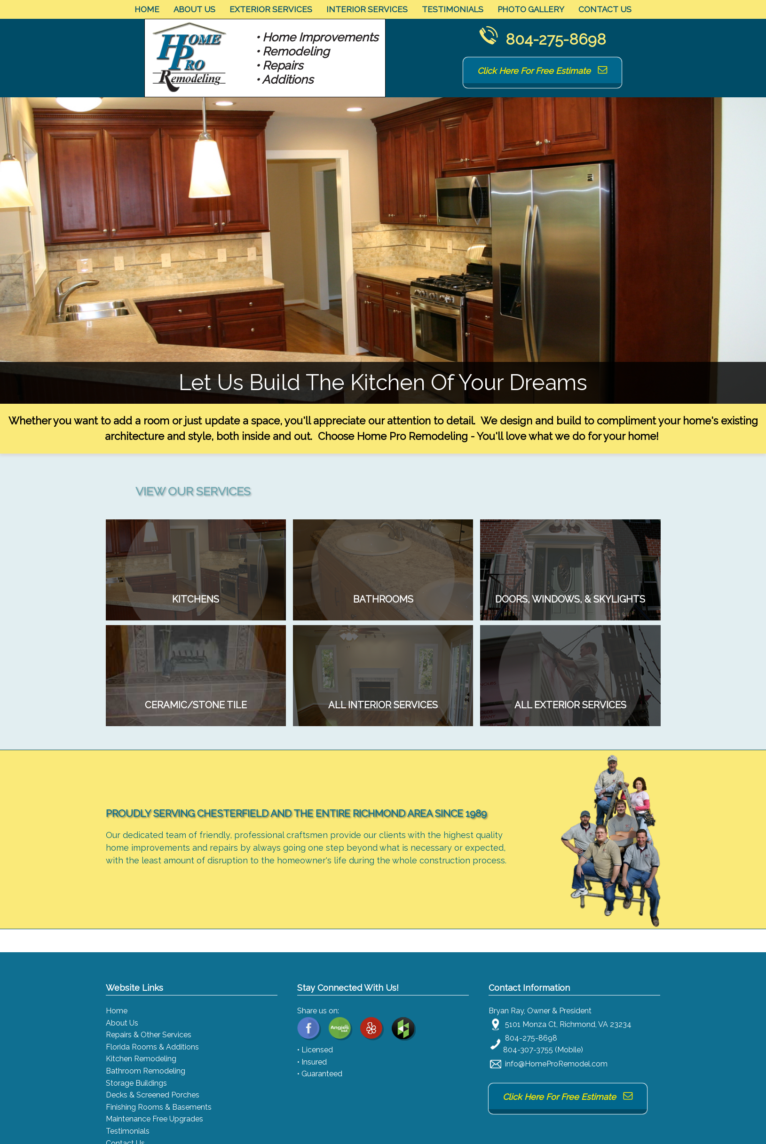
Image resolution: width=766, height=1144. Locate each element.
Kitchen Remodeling (141, 1058)
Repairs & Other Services (148, 1034)
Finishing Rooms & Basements (159, 1107)
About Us (194, 9)
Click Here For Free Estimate (542, 71)
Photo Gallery (531, 9)
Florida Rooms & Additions (152, 1046)
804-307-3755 (528, 1049)
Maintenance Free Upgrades (154, 1118)
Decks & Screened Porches (152, 1094)
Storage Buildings (136, 1083)
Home (146, 9)
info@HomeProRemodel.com (556, 1063)
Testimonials (452, 9)
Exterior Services (270, 9)
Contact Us (605, 9)
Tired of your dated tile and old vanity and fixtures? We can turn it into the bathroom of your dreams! (383, 599)
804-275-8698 (555, 39)
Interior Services (367, 9)
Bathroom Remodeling (145, 1070)
